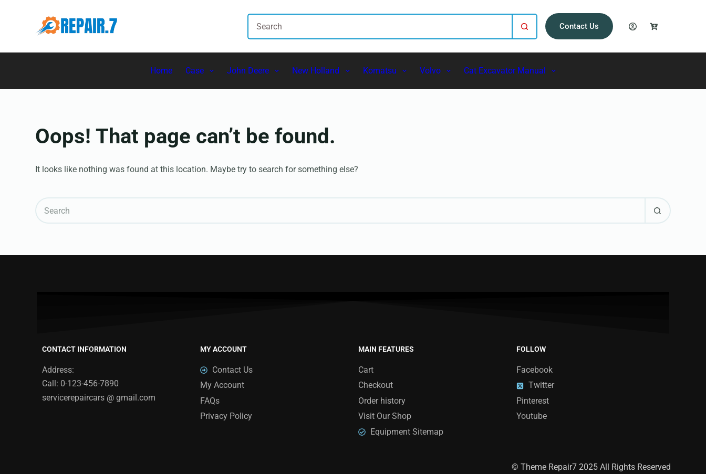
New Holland (323, 71)
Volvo (437, 71)
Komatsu (387, 71)
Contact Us (579, 26)
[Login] (633, 26)
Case (201, 71)
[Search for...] (379, 26)
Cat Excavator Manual (512, 71)
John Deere (255, 71)
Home (161, 71)
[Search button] (524, 26)
